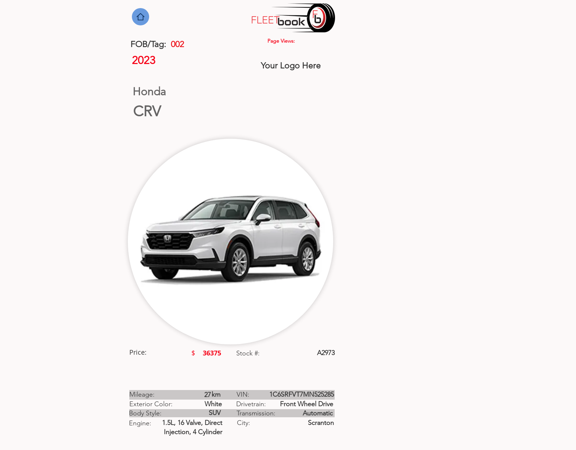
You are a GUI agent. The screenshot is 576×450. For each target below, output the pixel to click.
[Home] (140, 16)
